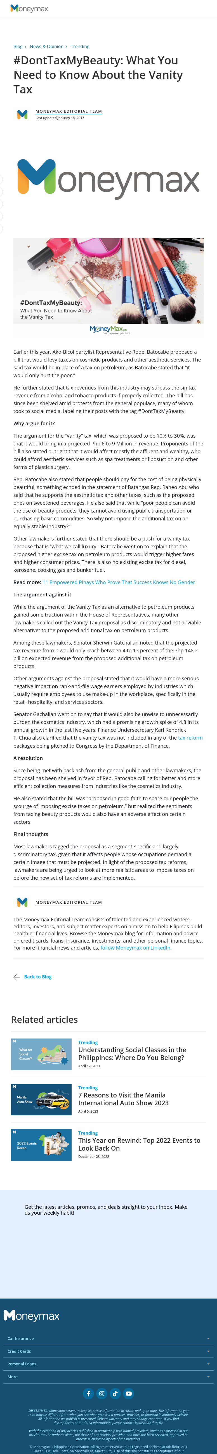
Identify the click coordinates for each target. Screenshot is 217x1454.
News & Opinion (47, 46)
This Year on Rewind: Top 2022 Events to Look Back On (139, 1144)
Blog (18, 46)
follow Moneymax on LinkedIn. (136, 947)
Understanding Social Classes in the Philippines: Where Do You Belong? (132, 1053)
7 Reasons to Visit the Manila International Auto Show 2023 (123, 1098)
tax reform (190, 737)
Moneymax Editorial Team (69, 111)
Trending (80, 46)
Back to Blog (32, 976)
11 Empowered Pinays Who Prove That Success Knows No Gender (119, 582)
